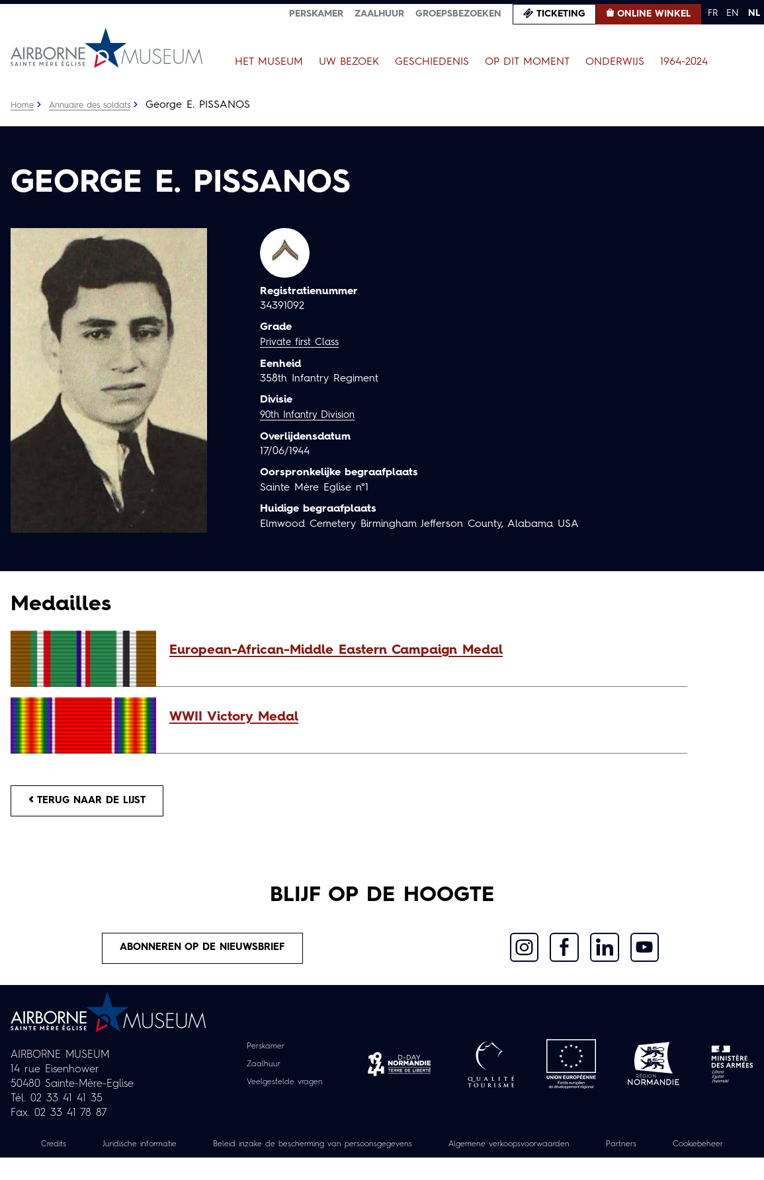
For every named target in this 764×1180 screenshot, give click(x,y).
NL (754, 13)
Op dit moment (527, 62)
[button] (421, 650)
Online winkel (654, 14)
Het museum (269, 62)
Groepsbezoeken (458, 14)
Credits (62, 1151)
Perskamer (316, 14)
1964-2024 (684, 62)
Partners (698, 1151)
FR (713, 13)
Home (23, 105)
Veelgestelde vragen (285, 1090)
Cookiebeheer (382, 1166)
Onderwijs (614, 62)
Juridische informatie (157, 1151)
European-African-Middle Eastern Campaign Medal (336, 650)
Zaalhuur (379, 14)
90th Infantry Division (312, 414)
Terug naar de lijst (94, 802)
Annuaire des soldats (97, 105)
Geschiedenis (432, 62)
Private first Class (302, 342)
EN (732, 13)
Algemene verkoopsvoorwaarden (574, 1151)
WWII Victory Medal (233, 717)
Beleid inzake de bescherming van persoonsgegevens (352, 1151)
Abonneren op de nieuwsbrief (203, 954)
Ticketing (560, 14)
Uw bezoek (349, 62)
